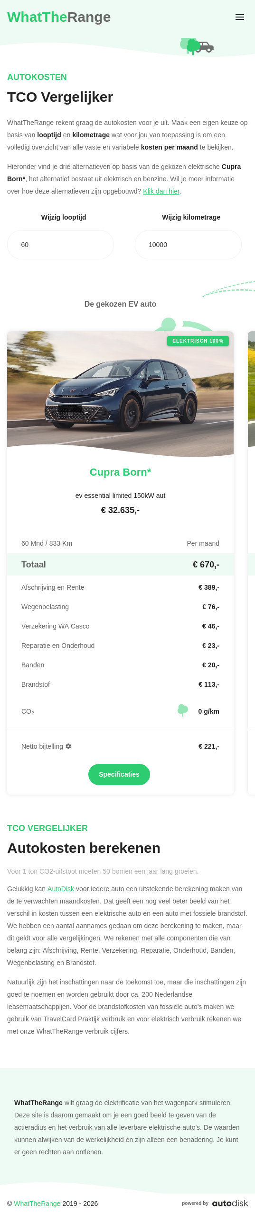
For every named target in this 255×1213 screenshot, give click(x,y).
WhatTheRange (37, 1203)
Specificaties (119, 774)
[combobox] (60, 244)
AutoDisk (60, 888)
